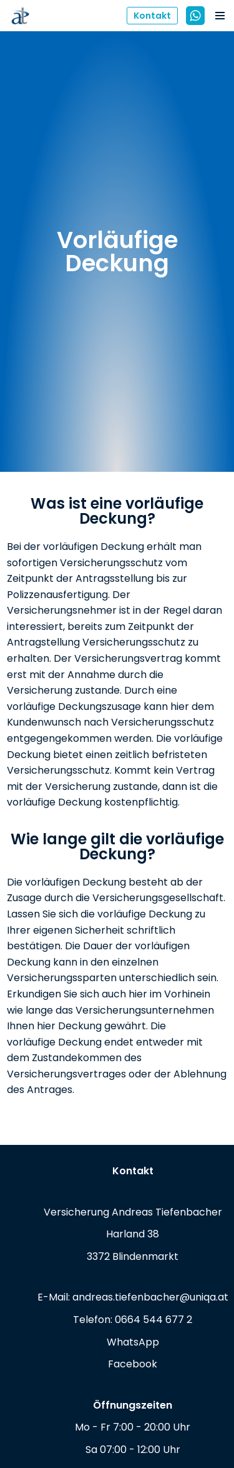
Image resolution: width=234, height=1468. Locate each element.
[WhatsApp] (195, 15)
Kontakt (152, 15)
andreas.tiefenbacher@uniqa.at (150, 1297)
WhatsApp (133, 1342)
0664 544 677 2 (153, 1319)
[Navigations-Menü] (220, 15)
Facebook (132, 1364)
